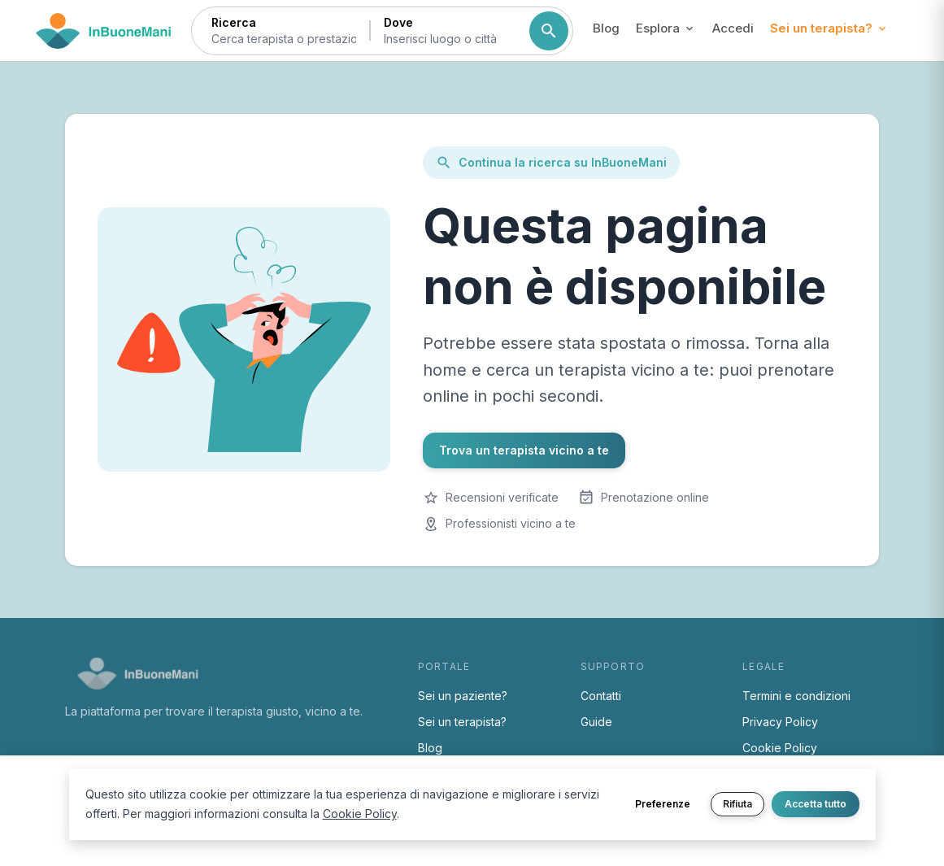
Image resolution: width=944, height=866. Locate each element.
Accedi (733, 28)
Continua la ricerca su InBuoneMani (551, 162)
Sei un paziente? (462, 696)
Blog (606, 28)
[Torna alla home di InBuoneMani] (104, 31)
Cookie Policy (779, 748)
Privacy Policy (780, 722)
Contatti (601, 696)
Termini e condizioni (796, 696)
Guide (596, 722)
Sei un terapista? (462, 722)
